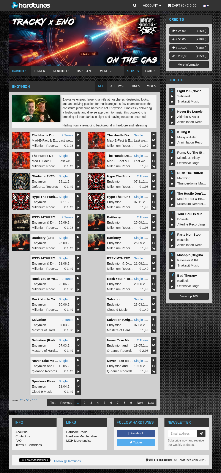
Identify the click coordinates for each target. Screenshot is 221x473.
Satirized (183, 96)
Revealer (183, 260)
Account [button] (152, 5)
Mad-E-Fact (40, 140)
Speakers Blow (43, 381)
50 (28, 400)
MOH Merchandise (79, 440)
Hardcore (20, 71)
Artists (133, 71)
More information (189, 64)
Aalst (195, 116)
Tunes (135, 86)
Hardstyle (85, 71)
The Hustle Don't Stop (48, 135)
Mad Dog (183, 178)
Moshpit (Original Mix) (194, 255)
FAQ (19, 440)
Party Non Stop (188, 234)
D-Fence (56, 222)
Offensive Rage (188, 163)
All (101, 86)
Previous (66, 402)
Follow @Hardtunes (67, 461)
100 (34, 400)
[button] (135, 5)
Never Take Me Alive (122, 340)
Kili (196, 260)
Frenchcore (61, 71)
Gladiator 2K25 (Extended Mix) (55, 176)
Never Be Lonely (190, 111)
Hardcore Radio (76, 432)
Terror (39, 71)
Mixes (151, 86)
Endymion (39, 181)
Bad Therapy (187, 275)
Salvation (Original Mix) (125, 320)
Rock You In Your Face (49, 279)
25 (22, 400)
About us (21, 432)
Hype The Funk (118, 176)
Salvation (114, 299)
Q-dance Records (120, 350)
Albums (117, 86)
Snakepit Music (188, 101)
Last (151, 402)
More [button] (105, 71)
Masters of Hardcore (46, 330)
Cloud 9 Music (117, 309)
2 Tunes (67, 135)
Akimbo (182, 116)
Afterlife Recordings (191, 224)
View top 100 (189, 296)
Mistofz (182, 157)
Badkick (183, 280)
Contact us (23, 436)
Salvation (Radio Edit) (48, 340)
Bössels (183, 219)
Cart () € (182, 5)
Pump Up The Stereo (193, 152)
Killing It (183, 132)
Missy (181, 137)
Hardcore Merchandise (81, 436)
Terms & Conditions (29, 445)
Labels (150, 71)
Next (140, 402)
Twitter (136, 442)
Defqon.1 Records (45, 186)
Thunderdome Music (192, 183)
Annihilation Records (192, 122)
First (52, 402)
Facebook (136, 433)
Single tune (142, 135)
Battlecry (114, 217)
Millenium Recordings (47, 145)
